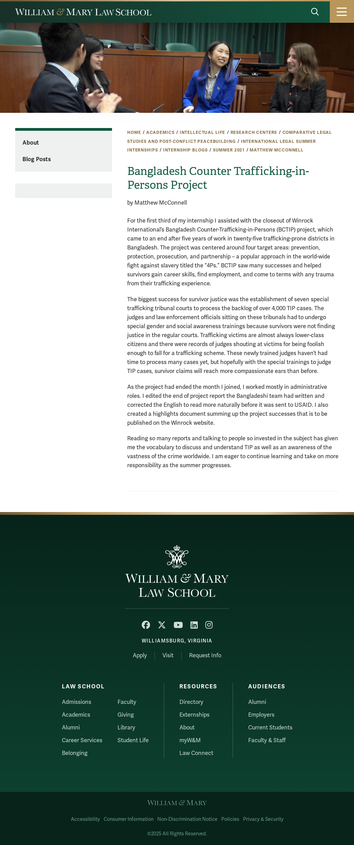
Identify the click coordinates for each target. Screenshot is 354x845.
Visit (168, 655)
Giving (126, 714)
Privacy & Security (263, 819)
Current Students (270, 727)
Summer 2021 (228, 150)
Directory (191, 702)
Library (126, 727)
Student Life (133, 740)
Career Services (82, 740)
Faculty (127, 702)
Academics (160, 132)
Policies (230, 819)
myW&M (190, 740)
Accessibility (85, 819)
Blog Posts (36, 159)
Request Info (205, 655)
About (30, 142)
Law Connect (196, 753)
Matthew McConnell (277, 150)
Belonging (74, 753)
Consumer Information (128, 819)
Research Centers (254, 132)
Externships (194, 714)
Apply (140, 655)
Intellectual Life (202, 132)
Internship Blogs (185, 150)
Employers (261, 714)
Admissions (76, 702)
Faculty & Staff (267, 740)
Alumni (71, 727)
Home (134, 132)
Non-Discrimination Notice (187, 819)
